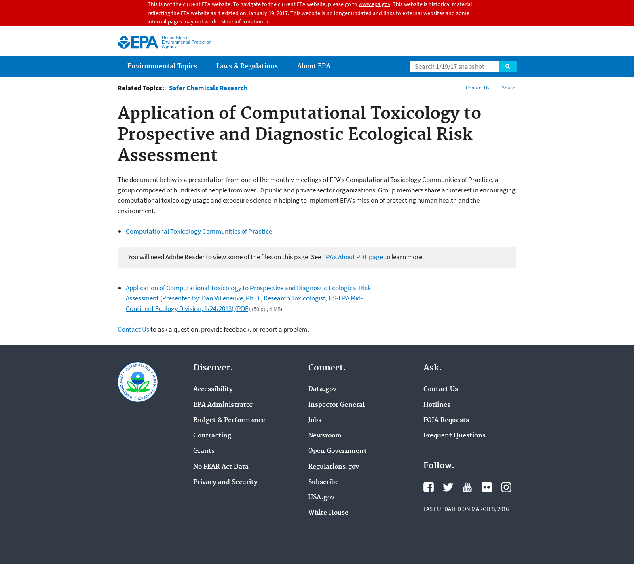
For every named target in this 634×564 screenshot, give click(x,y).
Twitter (448, 487)
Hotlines (436, 405)
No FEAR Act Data (221, 467)
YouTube (467, 487)
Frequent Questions (454, 435)
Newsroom (325, 435)
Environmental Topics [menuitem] (162, 66)
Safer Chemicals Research (208, 88)
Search (508, 66)
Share (508, 87)
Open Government (337, 451)
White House (328, 513)
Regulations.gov (333, 467)
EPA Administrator (223, 405)
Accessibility (213, 389)
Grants (204, 451)
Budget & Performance (229, 420)
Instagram (506, 487)
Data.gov (322, 389)
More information (242, 21)
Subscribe (323, 482)
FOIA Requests (446, 420)
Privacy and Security (225, 482)
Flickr (487, 487)
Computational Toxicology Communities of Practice (199, 231)
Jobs (314, 420)
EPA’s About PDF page (352, 256)
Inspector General (336, 405)
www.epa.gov (374, 4)
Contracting (212, 435)
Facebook (428, 487)
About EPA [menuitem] (313, 66)
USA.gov (321, 497)
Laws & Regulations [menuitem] (247, 66)
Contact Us (477, 87)
